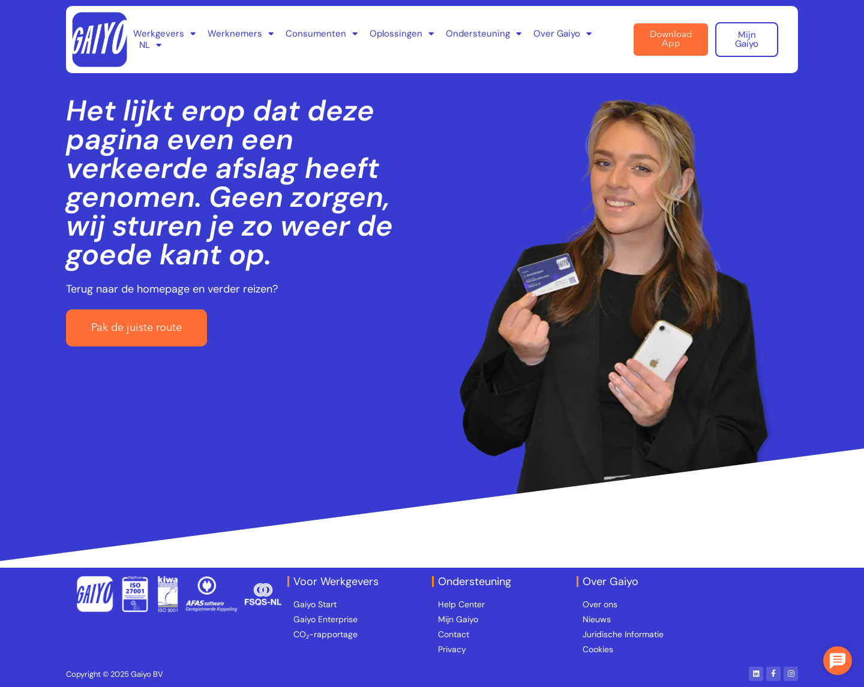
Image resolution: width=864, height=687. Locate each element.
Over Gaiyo (562, 34)
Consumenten (322, 34)
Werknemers (241, 34)
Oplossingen (402, 34)
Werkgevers (164, 34)
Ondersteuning (483, 34)
